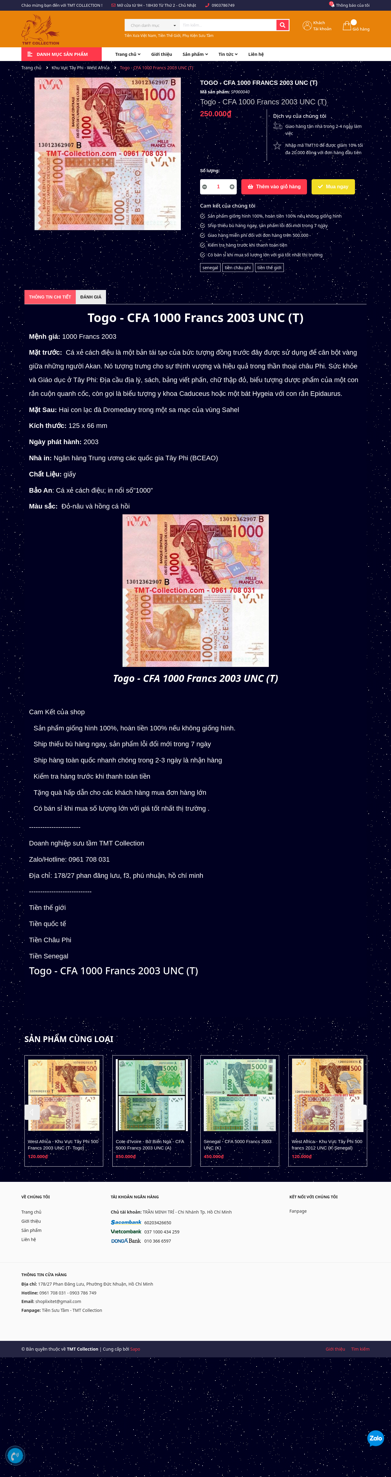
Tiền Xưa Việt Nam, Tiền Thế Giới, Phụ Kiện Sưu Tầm (169, 35)
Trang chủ (31, 1212)
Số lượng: (210, 170)
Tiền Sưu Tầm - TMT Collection (72, 1310)
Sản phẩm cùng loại (68, 1039)
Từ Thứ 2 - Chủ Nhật (177, 5)
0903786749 (223, 5)
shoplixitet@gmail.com (58, 1301)
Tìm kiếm (360, 1349)
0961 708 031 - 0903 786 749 (68, 1293)
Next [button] (359, 1112)
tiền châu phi (238, 267)
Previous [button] (32, 1112)
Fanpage (298, 1211)
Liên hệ (28, 1239)
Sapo (135, 1349)
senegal (210, 267)
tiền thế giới (270, 267)
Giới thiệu (31, 1221)
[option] (63, 1111)
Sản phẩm (31, 1230)
